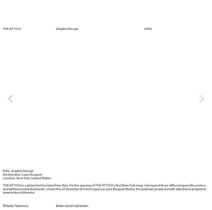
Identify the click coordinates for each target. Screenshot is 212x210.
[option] (106, 98)
